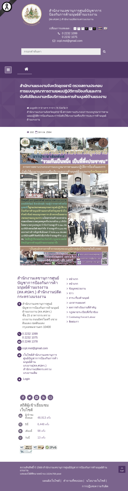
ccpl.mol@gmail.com (69, 40)
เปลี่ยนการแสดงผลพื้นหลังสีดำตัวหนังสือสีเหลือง (94, 28)
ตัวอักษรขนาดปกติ (75, 28)
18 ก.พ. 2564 (42, 132)
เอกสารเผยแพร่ (77, 302)
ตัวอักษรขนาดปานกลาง (78, 28)
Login (26, 378)
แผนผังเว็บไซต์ (51, 480)
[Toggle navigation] (8, 70)
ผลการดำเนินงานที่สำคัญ (82, 307)
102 (30, 132)
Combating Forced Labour (82, 317)
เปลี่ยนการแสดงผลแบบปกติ (90, 28)
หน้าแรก (73, 279)
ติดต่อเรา (74, 321)
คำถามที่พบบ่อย (73, 480)
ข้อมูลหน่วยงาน (77, 288)
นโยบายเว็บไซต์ (95, 480)
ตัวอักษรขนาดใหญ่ (82, 28)
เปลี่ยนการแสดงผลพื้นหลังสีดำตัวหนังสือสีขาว (86, 28)
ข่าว (71, 293)
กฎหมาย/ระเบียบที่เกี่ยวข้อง (83, 312)
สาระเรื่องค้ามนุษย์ (79, 298)
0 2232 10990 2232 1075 (69, 35)
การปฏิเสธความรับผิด (95, 486)
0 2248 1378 (30, 341)
